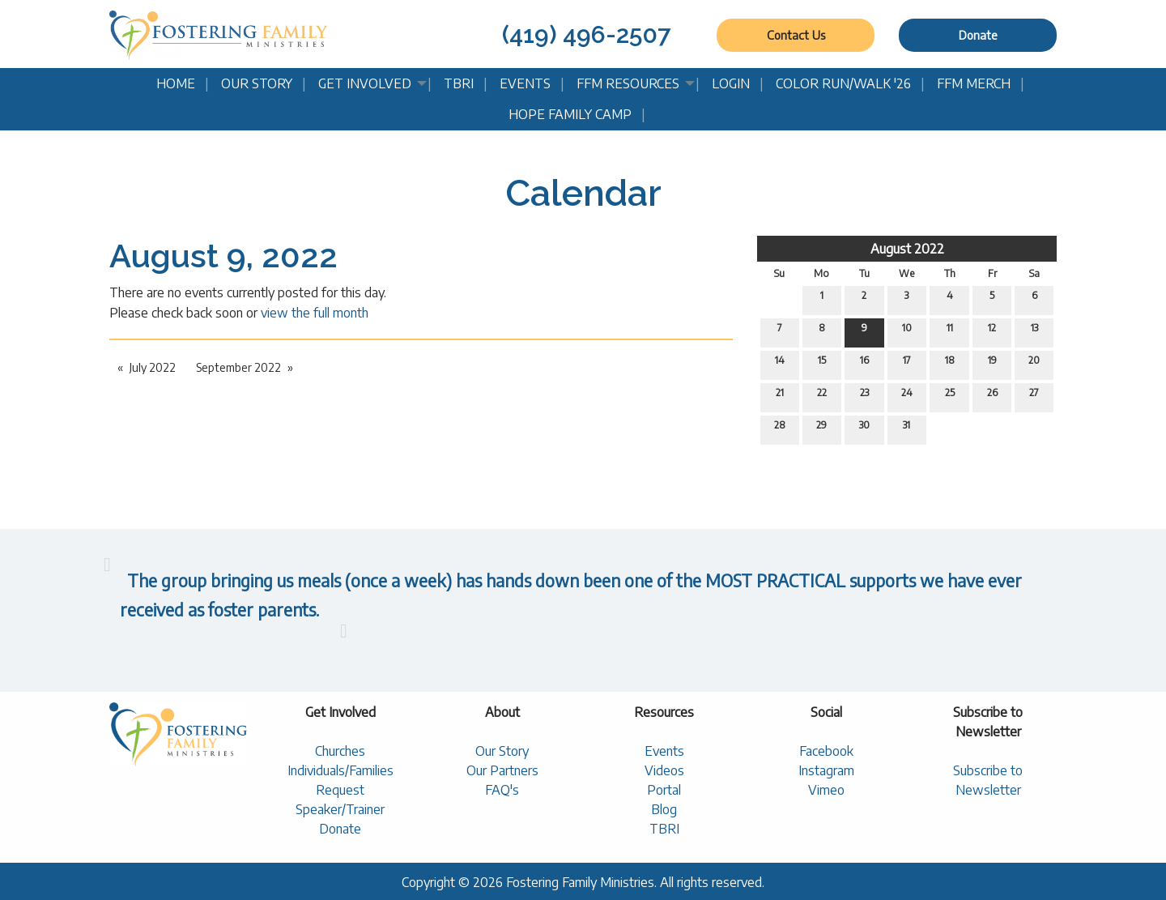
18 (950, 363)
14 (780, 363)
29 (821, 428)
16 (864, 363)
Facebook (826, 751)
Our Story (256, 83)
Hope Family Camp (570, 114)
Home (175, 83)
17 (907, 363)
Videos (664, 770)
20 (1034, 363)
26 (992, 396)
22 (822, 396)
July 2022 (153, 367)
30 (864, 428)
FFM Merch (974, 83)
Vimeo (826, 790)
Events (525, 83)
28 (779, 428)
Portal (664, 790)
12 (992, 331)
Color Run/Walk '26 (843, 83)
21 (780, 396)
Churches (340, 751)
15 (822, 363)
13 (1034, 331)
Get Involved (364, 83)
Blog (664, 809)
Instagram (826, 770)
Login (731, 83)
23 (864, 396)
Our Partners (502, 770)
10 (907, 331)
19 (992, 363)
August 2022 (907, 249)
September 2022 (238, 367)
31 (906, 428)
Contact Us (796, 35)
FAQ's (502, 790)
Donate (978, 35)
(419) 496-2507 (586, 34)
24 (907, 396)
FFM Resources (628, 83)
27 (1034, 396)
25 (950, 396)
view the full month (314, 313)
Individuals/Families (340, 770)
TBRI (459, 83)
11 (950, 331)
